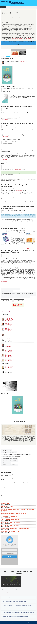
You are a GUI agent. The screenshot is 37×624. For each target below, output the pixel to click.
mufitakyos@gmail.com (8, 324)
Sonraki (18, 300)
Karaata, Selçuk (7, 333)
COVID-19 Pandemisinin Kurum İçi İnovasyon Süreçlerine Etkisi (17, 163)
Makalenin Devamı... (4, 119)
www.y (4, 91)
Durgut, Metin (7, 328)
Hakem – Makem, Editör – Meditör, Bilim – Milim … (10, 531)
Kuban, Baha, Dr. (7, 338)
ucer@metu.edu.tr (8, 355)
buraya (9, 308)
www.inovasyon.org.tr (18, 169)
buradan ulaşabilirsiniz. (23, 61)
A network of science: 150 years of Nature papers (11, 288)
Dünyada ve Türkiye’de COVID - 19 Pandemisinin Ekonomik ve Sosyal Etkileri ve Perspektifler (18, 251)
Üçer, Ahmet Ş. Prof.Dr (8, 354)
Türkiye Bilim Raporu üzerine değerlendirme (9, 516)
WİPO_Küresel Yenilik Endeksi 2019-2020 (13, 228)
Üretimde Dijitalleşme (5, 503)
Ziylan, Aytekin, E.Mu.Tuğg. (9, 359)
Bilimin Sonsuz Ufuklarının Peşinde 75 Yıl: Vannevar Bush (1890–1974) (13, 513)
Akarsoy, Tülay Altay (8, 318)
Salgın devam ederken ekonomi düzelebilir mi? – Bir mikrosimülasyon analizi (16, 297)
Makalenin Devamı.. (4, 136)
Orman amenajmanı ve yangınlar (7, 506)
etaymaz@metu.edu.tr (8, 350)
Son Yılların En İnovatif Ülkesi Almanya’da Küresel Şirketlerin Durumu (15, 185)
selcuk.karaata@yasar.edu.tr (9, 334)
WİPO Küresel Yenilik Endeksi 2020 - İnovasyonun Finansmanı (11, 246)
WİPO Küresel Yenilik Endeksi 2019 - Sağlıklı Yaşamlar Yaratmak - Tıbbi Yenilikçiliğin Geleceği (16, 248)
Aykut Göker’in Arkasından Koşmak (11, 140)
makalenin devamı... (4, 159)
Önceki (7, 300)
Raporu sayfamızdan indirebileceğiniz (18, 38)
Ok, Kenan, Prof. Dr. (8, 343)
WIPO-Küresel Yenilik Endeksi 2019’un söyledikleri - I (17, 106)
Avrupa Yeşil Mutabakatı (8, 86)
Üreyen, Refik (7, 371)
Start (3, 300)
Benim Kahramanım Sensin (7, 291)
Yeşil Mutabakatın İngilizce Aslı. (13, 100)
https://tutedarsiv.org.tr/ (22, 442)
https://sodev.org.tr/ (29, 38)
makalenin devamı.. (11, 99)
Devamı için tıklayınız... (6, 592)
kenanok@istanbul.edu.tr (9, 345)
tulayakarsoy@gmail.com (9, 319)
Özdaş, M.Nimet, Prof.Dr (9, 366)
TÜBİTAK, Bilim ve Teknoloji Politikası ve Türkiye (10, 519)
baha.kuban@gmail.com (9, 340)
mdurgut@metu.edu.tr (8, 329)
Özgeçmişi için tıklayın (8, 320)
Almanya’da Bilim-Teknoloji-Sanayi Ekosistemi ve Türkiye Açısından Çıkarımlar (17, 207)
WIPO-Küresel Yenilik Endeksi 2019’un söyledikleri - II (17, 123)
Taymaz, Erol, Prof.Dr (8, 349)
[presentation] (10, 562)
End (22, 300)
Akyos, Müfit (7, 323)
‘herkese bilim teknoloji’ (7, 307)
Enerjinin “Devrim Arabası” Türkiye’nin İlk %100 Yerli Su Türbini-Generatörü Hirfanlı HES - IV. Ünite (18, 294)
